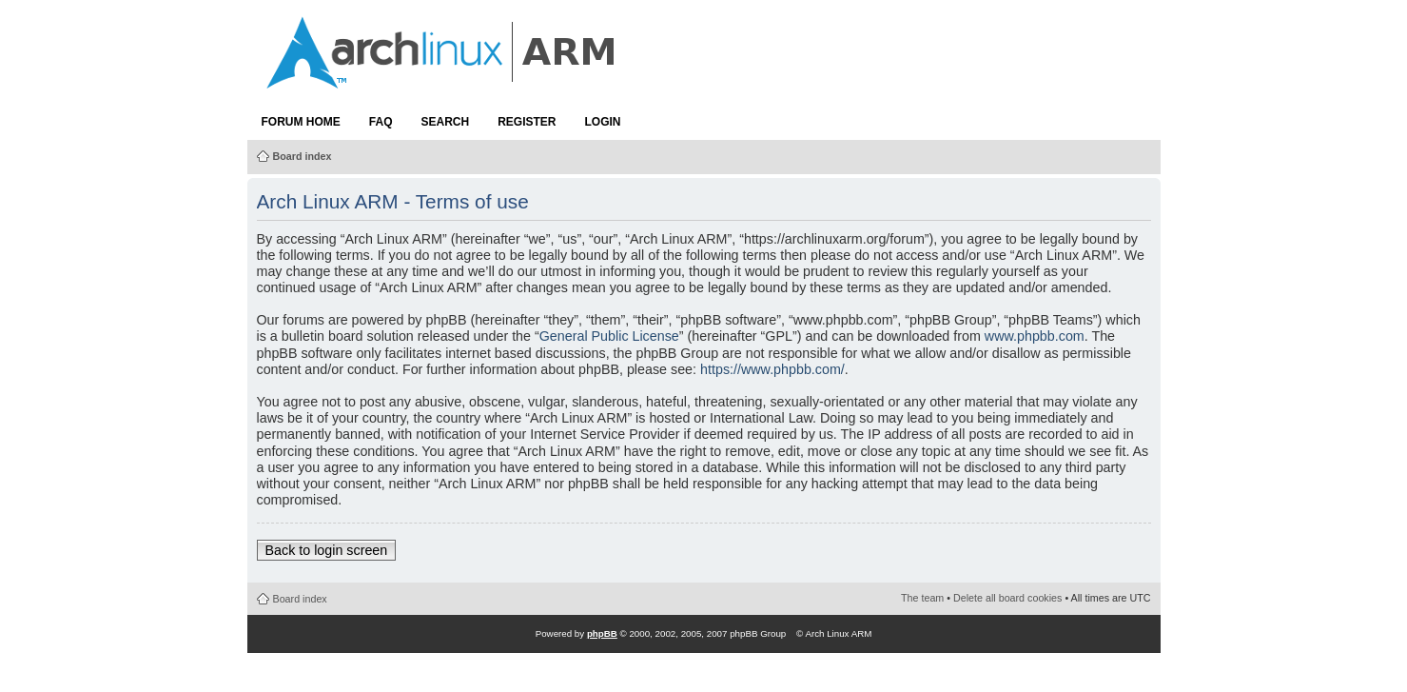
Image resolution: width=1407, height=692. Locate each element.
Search (445, 122)
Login (603, 122)
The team (922, 597)
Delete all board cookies (1007, 597)
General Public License (609, 336)
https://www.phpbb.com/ (772, 369)
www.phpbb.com (1035, 336)
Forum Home (301, 122)
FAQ (381, 122)
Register (527, 122)
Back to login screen (326, 550)
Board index (302, 156)
